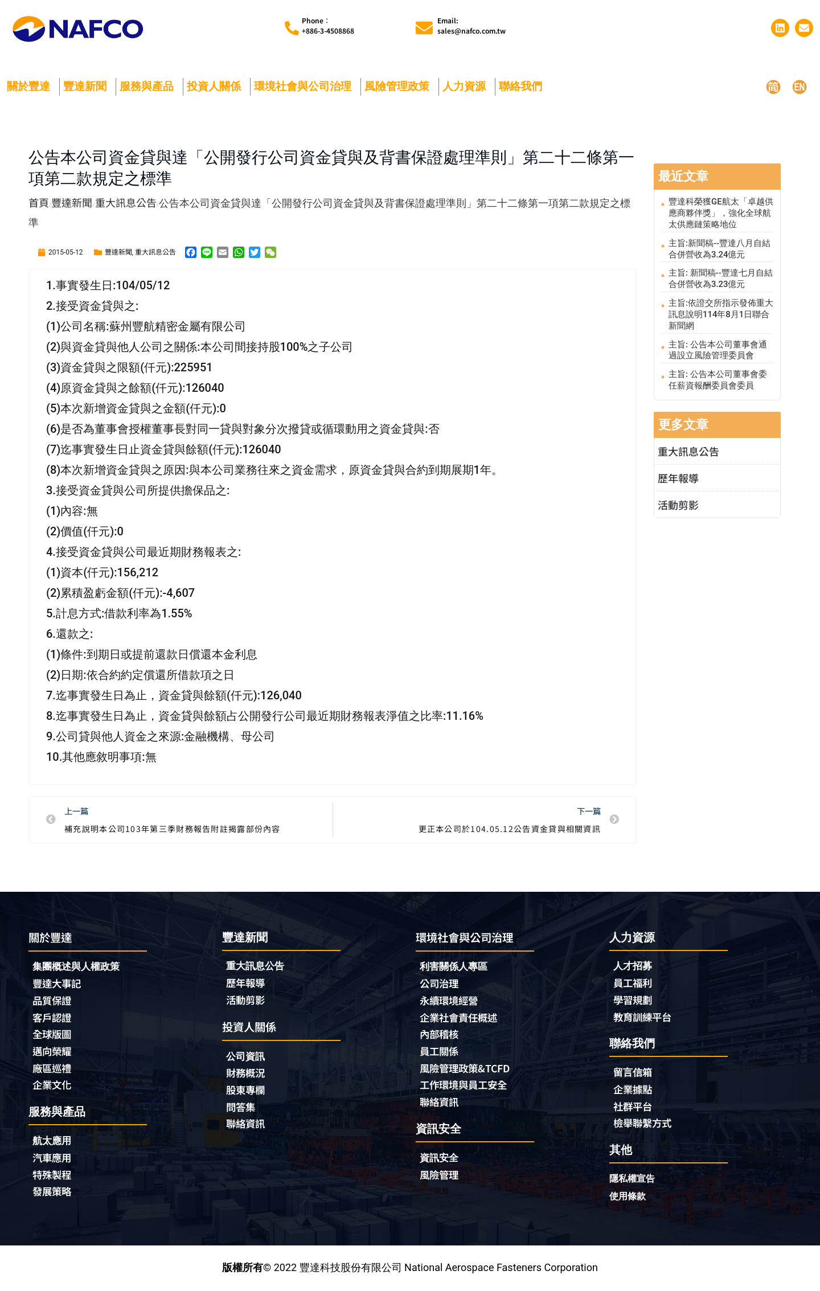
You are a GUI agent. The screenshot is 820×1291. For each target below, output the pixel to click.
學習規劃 (633, 1000)
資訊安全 (440, 1159)
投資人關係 (217, 86)
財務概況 (249, 1074)
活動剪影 (678, 501)
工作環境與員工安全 (466, 1086)
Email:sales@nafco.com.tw (471, 25)
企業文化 (52, 1086)
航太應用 (55, 1142)
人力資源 (466, 86)
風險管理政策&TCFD (467, 1069)
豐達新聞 (87, 86)
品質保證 (52, 1001)
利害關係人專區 (455, 967)
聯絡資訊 (246, 1125)
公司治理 (443, 984)
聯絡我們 (523, 86)
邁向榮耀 (52, 1052)
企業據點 (633, 1090)
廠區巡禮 (52, 1069)
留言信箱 (633, 1073)
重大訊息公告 (155, 251)
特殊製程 (52, 1176)
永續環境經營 (450, 1001)
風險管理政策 (399, 86)
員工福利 (633, 983)
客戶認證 (52, 1018)
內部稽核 (440, 1035)
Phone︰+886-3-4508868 (328, 25)
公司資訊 (249, 1057)
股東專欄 (249, 1091)
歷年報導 (678, 475)
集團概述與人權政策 (78, 967)
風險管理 (440, 1176)
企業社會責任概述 (461, 1018)
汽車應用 (55, 1159)
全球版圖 (52, 1035)
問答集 (241, 1108)
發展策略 (52, 1193)
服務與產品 (149, 86)
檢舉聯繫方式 (644, 1124)
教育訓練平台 (644, 1017)
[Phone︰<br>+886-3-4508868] (292, 28)
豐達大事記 (58, 984)
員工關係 (440, 1052)
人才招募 (633, 966)
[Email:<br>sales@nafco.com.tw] (424, 27)
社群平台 (633, 1107)
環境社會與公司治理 (305, 86)
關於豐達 (31, 86)
